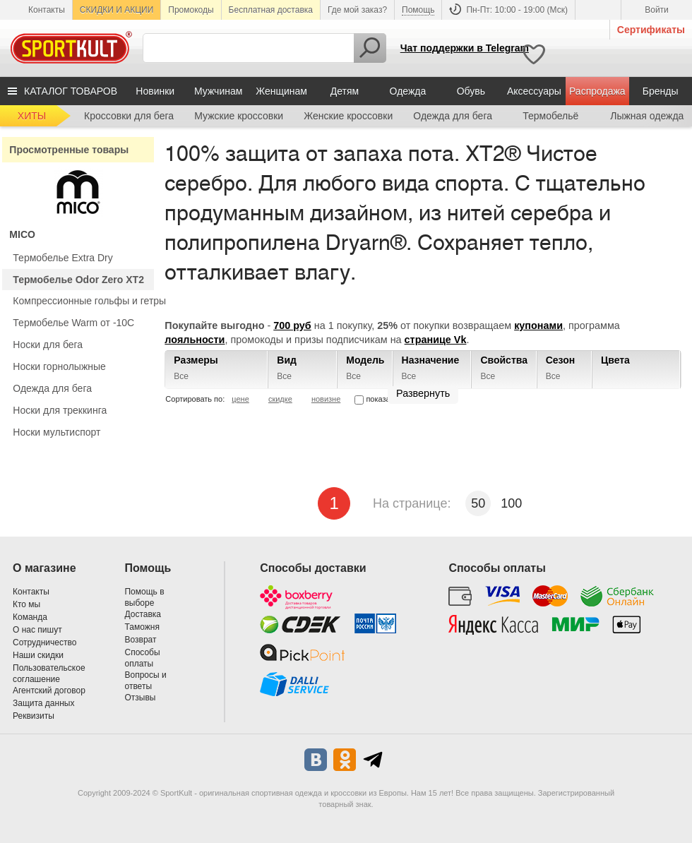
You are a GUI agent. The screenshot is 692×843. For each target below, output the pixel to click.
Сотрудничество (44, 642)
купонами (538, 325)
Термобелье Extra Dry (62, 257)
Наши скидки (38, 655)
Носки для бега (48, 344)
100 (511, 503)
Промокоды (190, 10)
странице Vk (436, 339)
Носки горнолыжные (59, 366)
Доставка (142, 614)
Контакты (46, 10)
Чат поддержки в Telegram (464, 48)
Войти (657, 10)
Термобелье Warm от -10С (73, 322)
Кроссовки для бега (129, 115)
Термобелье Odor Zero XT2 (78, 279)
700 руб (292, 325)
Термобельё (550, 115)
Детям (344, 91)
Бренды (661, 91)
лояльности (195, 339)
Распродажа (597, 91)
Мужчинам (218, 91)
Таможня (141, 627)
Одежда (408, 91)
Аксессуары (534, 91)
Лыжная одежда (647, 115)
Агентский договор (49, 690)
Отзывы (139, 697)
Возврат (140, 640)
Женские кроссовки (348, 115)
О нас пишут (37, 630)
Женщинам (281, 91)
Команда (30, 617)
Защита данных (43, 703)
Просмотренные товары (69, 149)
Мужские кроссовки (238, 115)
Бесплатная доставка (271, 10)
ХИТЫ (32, 115)
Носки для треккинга (60, 410)
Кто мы (26, 604)
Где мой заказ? (357, 10)
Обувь (471, 91)
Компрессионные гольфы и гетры (89, 300)
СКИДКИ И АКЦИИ (116, 10)
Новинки (155, 91)
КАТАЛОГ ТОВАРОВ (70, 91)
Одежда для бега (452, 115)
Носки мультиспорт (56, 432)
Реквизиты (33, 716)
